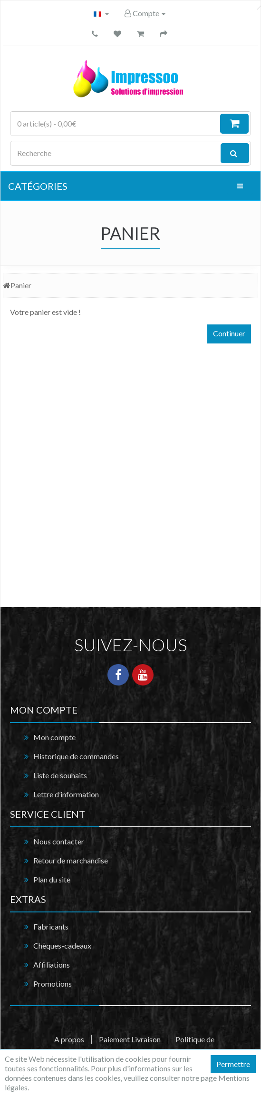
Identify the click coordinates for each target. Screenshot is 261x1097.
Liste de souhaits (60, 775)
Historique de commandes (76, 756)
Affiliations (51, 964)
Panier (20, 285)
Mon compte (54, 737)
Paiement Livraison (130, 1039)
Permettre (233, 1063)
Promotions (52, 983)
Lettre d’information (66, 794)
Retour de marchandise (70, 860)
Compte (145, 13)
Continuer (229, 333)
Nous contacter (58, 841)
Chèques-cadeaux (62, 945)
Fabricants (50, 926)
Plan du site (51, 879)
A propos (69, 1039)
